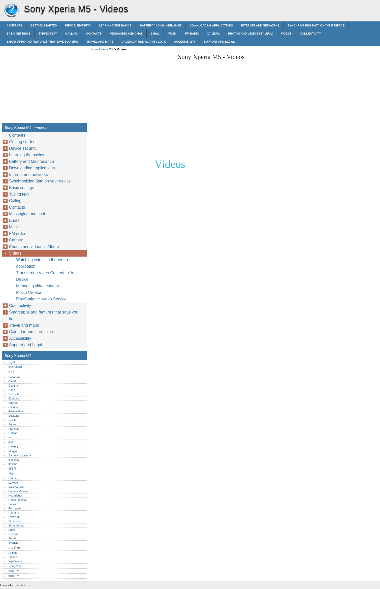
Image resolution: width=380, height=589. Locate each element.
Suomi (12, 424)
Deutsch (13, 394)
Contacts (94, 33)
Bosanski (14, 377)
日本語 (12, 468)
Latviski (13, 482)
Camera (213, 33)
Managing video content (37, 286)
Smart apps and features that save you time (42, 41)
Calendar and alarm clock (143, 41)
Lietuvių (13, 478)
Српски (13, 534)
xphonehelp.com (22, 585)
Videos (286, 33)
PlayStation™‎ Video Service (41, 299)
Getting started (43, 25)
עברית (11, 437)
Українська (15, 561)
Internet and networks (260, 25)
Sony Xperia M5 (11, 10)
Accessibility (185, 41)
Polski (12, 504)
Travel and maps (99, 41)
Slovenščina (15, 525)
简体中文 (13, 570)
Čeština (13, 385)
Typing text (48, 33)
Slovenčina (15, 521)
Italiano (12, 464)
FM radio (192, 33)
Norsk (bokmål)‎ (17, 499)
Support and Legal (219, 41)
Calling (71, 33)
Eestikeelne (15, 411)
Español (13, 407)
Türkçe (12, 557)
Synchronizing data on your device (316, 25)
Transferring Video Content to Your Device (47, 276)
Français (13, 428)
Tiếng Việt (14, 566)
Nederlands (15, 495)
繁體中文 (13, 575)
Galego (12, 433)
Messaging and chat (126, 33)
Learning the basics (115, 25)
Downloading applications (211, 25)
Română (13, 512)
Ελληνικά (14, 398)
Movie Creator (28, 292)
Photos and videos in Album (250, 33)
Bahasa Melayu (18, 491)
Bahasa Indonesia (19, 455)
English (13, 402)
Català (12, 381)
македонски (16, 486)
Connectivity (310, 33)
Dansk (12, 389)
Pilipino (12, 552)
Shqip (12, 529)
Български (15, 366)
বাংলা (11, 371)
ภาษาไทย (14, 547)
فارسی (12, 419)
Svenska (13, 542)
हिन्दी (11, 442)
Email (155, 33)
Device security (77, 25)
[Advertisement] (131, 88)
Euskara (13, 415)
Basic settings (18, 33)
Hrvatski (13, 446)
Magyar (13, 451)
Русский (13, 516)
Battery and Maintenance (160, 25)
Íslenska (13, 459)
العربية (12, 362)
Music (172, 33)
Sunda (12, 538)
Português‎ (14, 508)
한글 (11, 473)
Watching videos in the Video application (42, 263)
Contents (14, 25)
